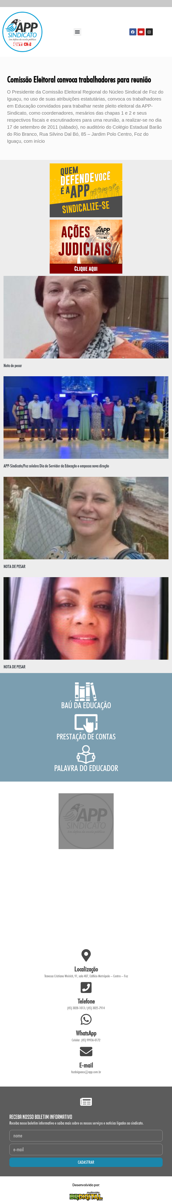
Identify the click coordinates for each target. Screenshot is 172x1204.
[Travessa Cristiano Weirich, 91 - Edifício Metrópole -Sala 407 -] (86, 899)
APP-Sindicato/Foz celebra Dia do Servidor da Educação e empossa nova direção (56, 465)
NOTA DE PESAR (14, 566)
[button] (77, 32)
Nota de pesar (13, 365)
